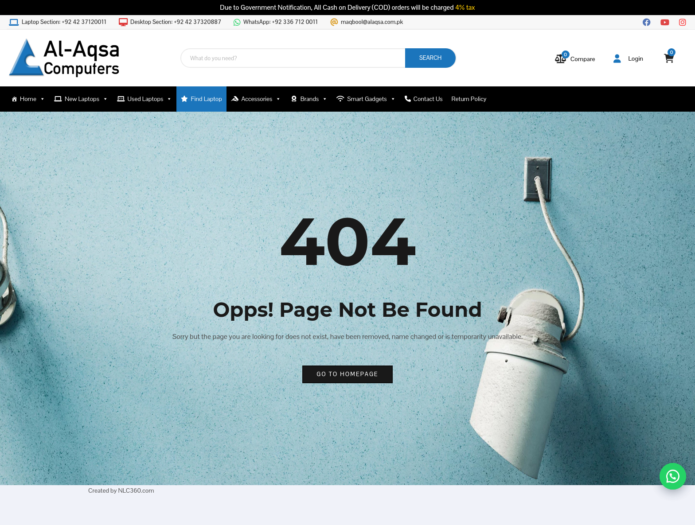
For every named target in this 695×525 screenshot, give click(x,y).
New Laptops (86, 99)
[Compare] (575, 59)
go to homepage (347, 374)
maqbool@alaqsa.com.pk (372, 22)
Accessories (261, 99)
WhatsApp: (280, 22)
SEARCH (430, 58)
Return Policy (469, 99)
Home (32, 99)
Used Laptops (150, 99)
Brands (314, 99)
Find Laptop (206, 99)
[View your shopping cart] (669, 58)
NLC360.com (136, 490)
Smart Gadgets (371, 99)
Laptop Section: (64, 22)
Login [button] (628, 58)
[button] (673, 476)
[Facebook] (647, 21)
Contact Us (428, 99)
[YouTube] (664, 21)
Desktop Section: (175, 22)
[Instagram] (682, 21)
